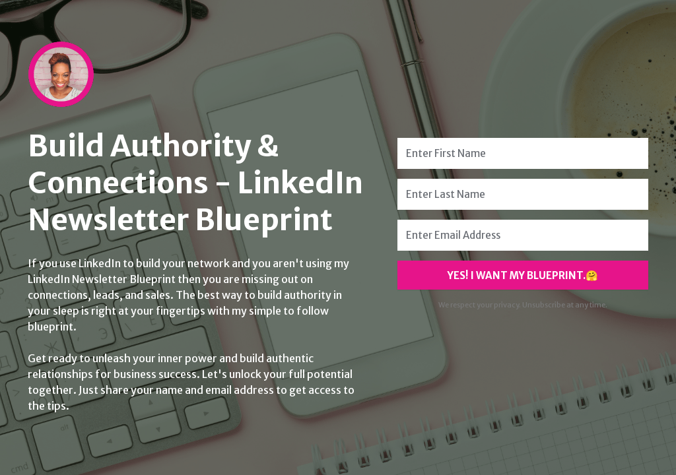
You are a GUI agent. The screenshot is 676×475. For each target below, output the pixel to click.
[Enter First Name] (522, 153)
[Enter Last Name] (522, 194)
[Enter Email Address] (522, 235)
